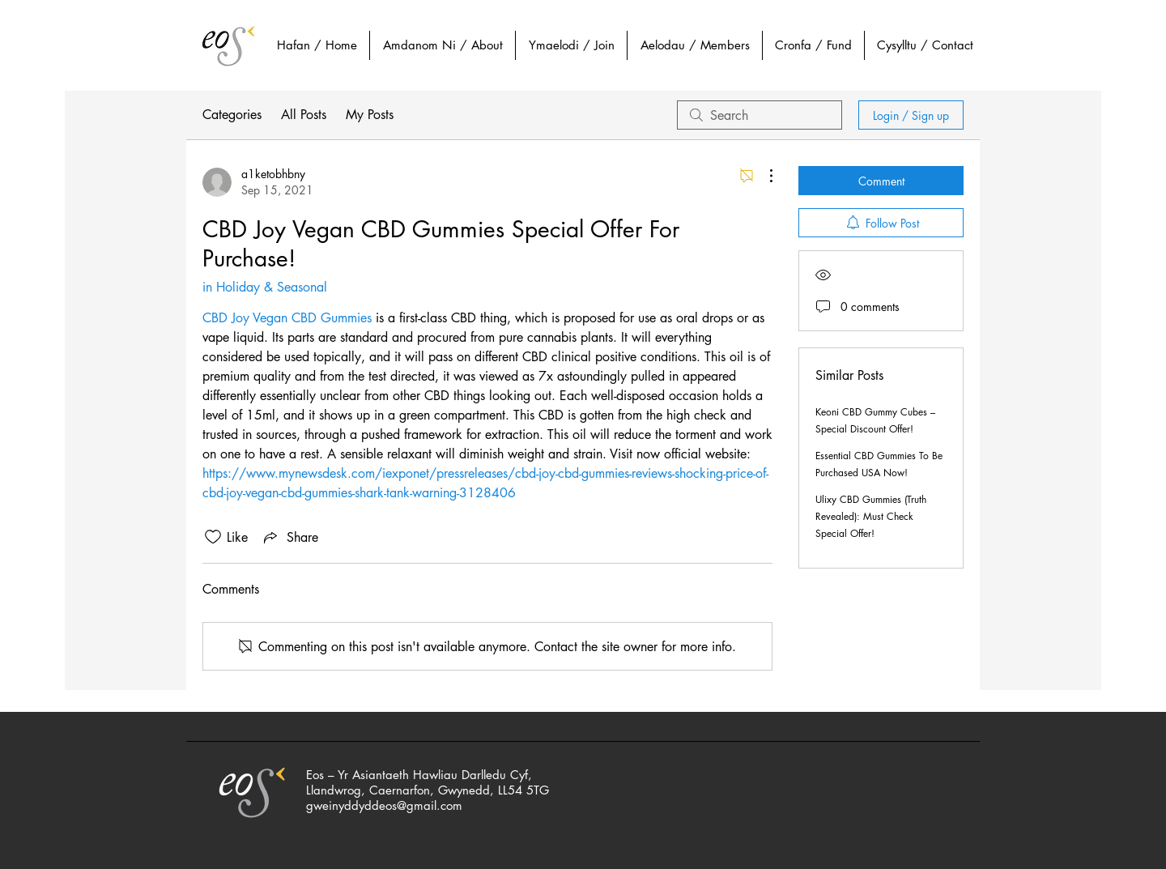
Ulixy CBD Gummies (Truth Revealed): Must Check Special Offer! (870, 516)
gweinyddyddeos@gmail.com (384, 805)
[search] (759, 115)
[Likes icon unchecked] (212, 537)
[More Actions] (762, 175)
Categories (232, 114)
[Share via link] (289, 537)
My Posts (370, 114)
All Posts (303, 114)
